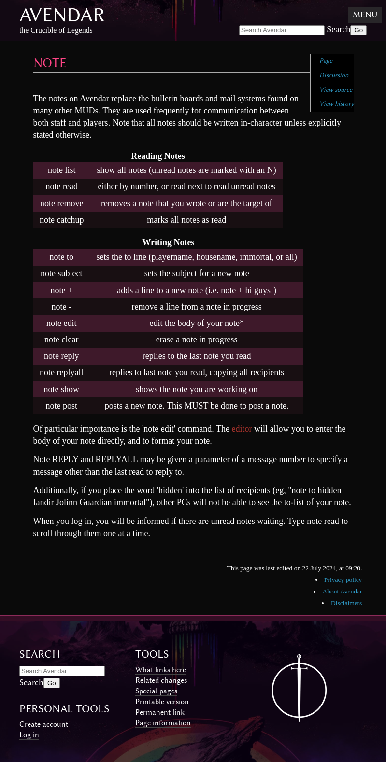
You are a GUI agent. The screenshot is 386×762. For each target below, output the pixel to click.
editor (242, 429)
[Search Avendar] (282, 30)
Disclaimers (346, 603)
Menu (365, 14)
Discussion (333, 75)
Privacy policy (343, 579)
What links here (160, 669)
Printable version (162, 701)
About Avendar (342, 591)
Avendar (62, 15)
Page (325, 60)
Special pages (156, 691)
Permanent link (160, 712)
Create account (43, 724)
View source (335, 89)
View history (336, 103)
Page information (163, 723)
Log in (29, 735)
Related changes (161, 680)
